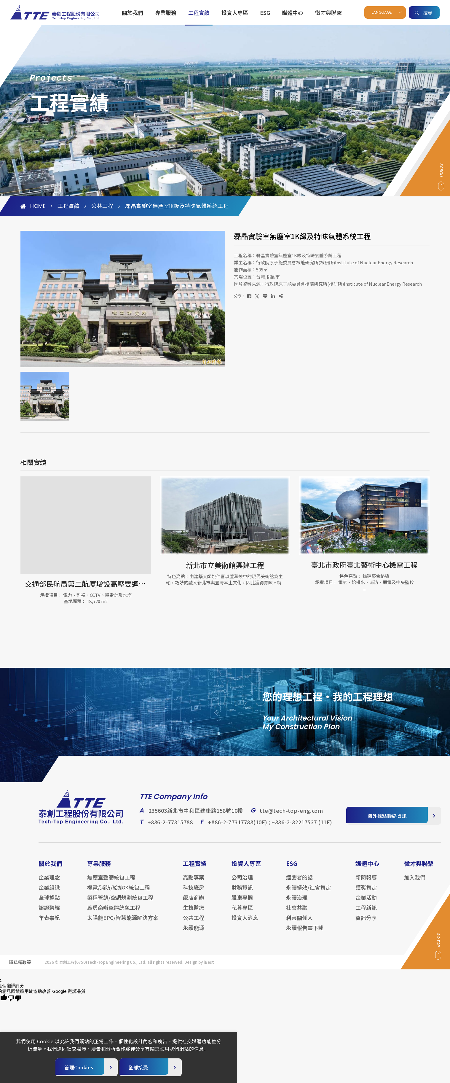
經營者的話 (299, 882)
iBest (209, 967)
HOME (33, 206)
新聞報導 (366, 882)
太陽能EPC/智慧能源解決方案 (122, 922)
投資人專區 (234, 12)
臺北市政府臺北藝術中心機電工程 (364, 564)
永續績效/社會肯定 (308, 892)
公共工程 (102, 206)
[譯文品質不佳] (14, 998)
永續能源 (193, 932)
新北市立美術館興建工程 (225, 565)
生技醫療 (193, 912)
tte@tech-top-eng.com (291, 815)
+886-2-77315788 (170, 827)
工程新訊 (366, 912)
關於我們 (132, 12)
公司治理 (242, 882)
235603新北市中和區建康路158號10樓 (196, 815)
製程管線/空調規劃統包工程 (120, 902)
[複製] (281, 296)
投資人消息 (245, 922)
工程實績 (199, 12)
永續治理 (296, 902)
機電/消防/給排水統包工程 (118, 892)
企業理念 (49, 882)
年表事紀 (49, 922)
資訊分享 (366, 922)
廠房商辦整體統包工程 (114, 912)
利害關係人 (299, 922)
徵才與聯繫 (328, 12)
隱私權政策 (20, 967)
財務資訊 (242, 892)
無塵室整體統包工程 (111, 882)
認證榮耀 (49, 912)
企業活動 (366, 902)
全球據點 (49, 902)
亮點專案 (193, 882)
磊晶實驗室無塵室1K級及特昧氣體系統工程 (177, 206)
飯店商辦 (193, 902)
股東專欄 (242, 902)
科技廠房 (193, 892)
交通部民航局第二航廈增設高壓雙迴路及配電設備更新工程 (117, 583)
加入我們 (414, 882)
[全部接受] (150, 1067)
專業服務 (165, 12)
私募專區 (242, 912)
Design (190, 967)
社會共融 (296, 912)
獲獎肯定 (366, 892)
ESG (265, 12)
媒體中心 (292, 12)
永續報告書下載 (304, 932)
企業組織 (49, 892)
